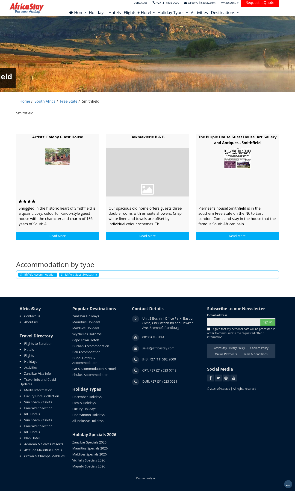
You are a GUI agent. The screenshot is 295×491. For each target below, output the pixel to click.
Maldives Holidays (85, 328)
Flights (29, 355)
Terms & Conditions (255, 354)
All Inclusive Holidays (87, 421)
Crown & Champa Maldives (44, 456)
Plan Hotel (32, 438)
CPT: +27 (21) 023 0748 (159, 370)
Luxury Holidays (84, 409)
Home (25, 101)
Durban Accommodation (90, 346)
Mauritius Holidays (86, 322)
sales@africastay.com (158, 348)
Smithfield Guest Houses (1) (79, 275)
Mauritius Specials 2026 (90, 448)
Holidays (30, 361)
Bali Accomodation (86, 352)
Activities (31, 367)
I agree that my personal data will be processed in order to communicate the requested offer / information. (241, 333)
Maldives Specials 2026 (89, 454)
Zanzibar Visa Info (37, 373)
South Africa (45, 101)
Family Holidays (84, 403)
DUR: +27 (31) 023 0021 (159, 381)
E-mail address (217, 315)
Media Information (38, 390)
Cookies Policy (259, 348)
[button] (139, 11)
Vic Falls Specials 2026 (88, 460)
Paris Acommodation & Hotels (94, 368)
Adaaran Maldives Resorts (43, 444)
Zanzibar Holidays (85, 316)
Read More (57, 236)
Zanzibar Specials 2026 (89, 442)
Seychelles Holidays (87, 334)
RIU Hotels (32, 414)
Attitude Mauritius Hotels (43, 450)
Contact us (32, 316)
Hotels (29, 349)
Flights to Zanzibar (38, 343)
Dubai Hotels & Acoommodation (84, 360)
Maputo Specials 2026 (88, 466)
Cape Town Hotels (86, 340)
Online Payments (226, 354)
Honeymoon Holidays (88, 415)
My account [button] (230, 3)
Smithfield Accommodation (37, 275)
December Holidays (87, 397)
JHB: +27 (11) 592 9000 (159, 359)
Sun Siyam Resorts (38, 402)
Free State (68, 101)
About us (31, 322)
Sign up (267, 322)
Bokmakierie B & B (147, 137)
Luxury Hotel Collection (41, 396)
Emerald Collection (38, 408)
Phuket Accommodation (90, 374)
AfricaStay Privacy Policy (229, 348)
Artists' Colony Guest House (57, 137)
